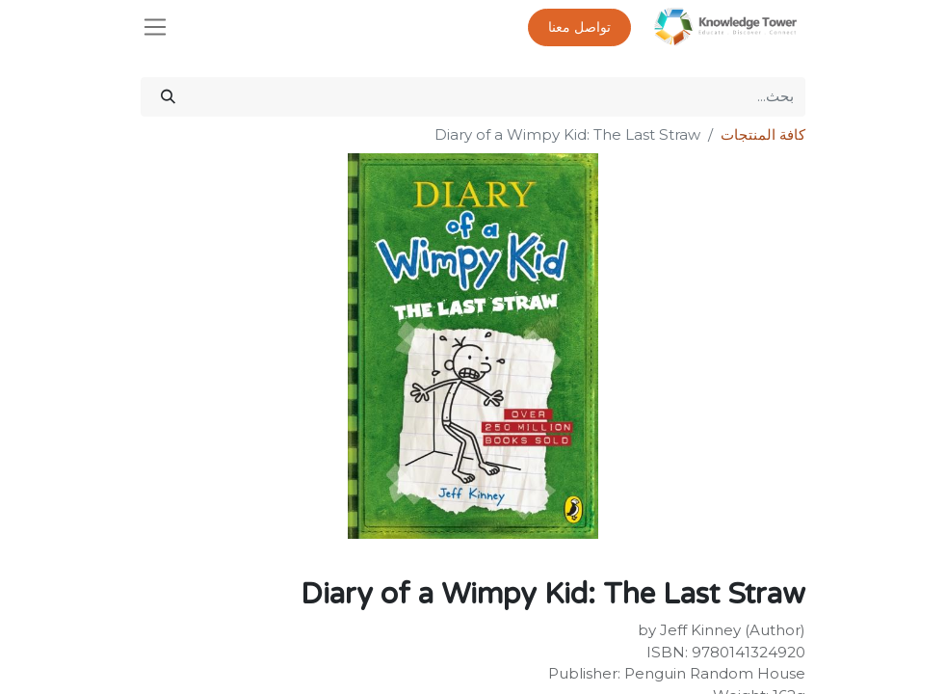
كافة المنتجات (763, 134)
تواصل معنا (579, 27)
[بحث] (168, 97)
